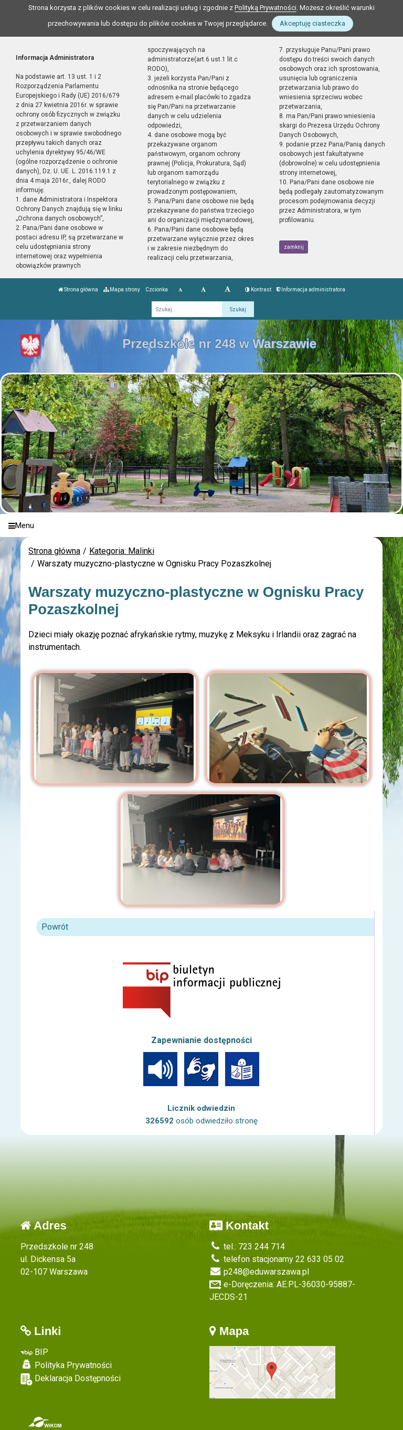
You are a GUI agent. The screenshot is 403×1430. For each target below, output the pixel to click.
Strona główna (78, 289)
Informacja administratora (311, 289)
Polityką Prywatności (265, 8)
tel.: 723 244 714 (247, 1247)
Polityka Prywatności (66, 1365)
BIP (34, 1352)
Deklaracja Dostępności (70, 1379)
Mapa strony (121, 289)
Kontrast (258, 289)
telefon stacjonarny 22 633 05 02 (276, 1259)
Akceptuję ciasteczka (312, 23)
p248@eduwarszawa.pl (259, 1272)
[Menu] (201, 526)
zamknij (294, 247)
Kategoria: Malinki (121, 551)
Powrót (54, 927)
